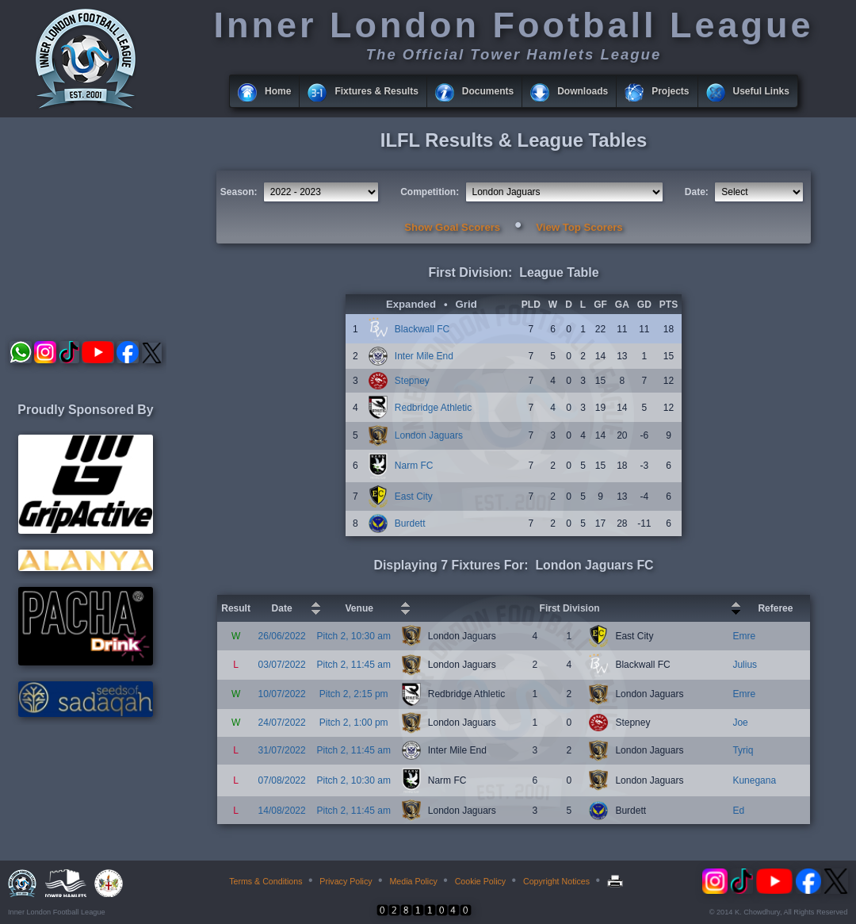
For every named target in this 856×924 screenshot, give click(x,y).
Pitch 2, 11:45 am (354, 664)
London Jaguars (429, 435)
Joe (739, 722)
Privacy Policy (345, 881)
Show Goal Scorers (452, 227)
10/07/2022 (282, 694)
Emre (743, 636)
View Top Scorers (579, 227)
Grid (466, 304)
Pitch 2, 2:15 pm (353, 694)
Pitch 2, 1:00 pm (353, 722)
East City (414, 496)
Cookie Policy (480, 881)
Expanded (411, 304)
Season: (239, 191)
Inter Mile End (424, 356)
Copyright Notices (556, 881)
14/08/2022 (282, 810)
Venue (359, 608)
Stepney (412, 380)
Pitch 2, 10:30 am (354, 636)
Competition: (429, 191)
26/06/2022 (282, 636)
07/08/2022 (282, 780)
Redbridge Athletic (433, 407)
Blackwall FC (422, 329)
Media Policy (413, 881)
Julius (744, 664)
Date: (697, 191)
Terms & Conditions (265, 881)
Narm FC (414, 465)
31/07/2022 (282, 750)
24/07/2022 (282, 722)
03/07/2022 (282, 664)
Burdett (410, 523)
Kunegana (754, 780)
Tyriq (742, 750)
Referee (775, 608)
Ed (738, 810)
